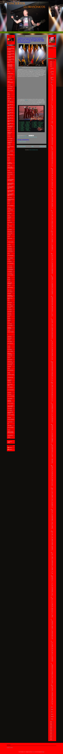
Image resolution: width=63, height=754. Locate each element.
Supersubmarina (10, 370)
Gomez (9, 211)
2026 (51, 61)
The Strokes (10, 408)
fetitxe (9, 177)
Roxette (9, 347)
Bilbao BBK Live (10, 101)
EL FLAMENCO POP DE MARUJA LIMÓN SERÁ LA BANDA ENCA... (52, 629)
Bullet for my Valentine (10, 133)
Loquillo (9, 259)
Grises (9, 215)
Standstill (9, 366)
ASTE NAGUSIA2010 (10, 82)
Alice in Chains (10, 68)
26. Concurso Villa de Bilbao (11, 59)
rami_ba (33, 751)
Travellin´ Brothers (11, 414)
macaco (9, 281)
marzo (52, 714)
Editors (9, 165)
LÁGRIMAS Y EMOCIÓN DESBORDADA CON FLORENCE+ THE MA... (52, 563)
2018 (51, 727)
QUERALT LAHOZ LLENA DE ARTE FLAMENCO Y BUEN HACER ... (52, 541)
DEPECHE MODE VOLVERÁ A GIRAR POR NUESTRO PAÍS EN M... (52, 476)
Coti (8, 149)
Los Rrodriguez (10, 269)
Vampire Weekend (11, 419)
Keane (9, 236)
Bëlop (9, 96)
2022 (51, 721)
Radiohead (9, 336)
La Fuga (9, 244)
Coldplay (9, 144)
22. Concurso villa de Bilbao (11, 49)
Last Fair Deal (10, 251)
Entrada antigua (42, 146)
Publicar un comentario (22, 141)
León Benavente (10, 255)
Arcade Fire (10, 76)
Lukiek (9, 277)
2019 (51, 726)
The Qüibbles (10, 398)
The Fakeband (10, 387)
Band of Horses (10, 90)
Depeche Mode (10, 154)
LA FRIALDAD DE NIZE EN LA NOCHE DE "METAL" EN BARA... (52, 114)
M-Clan (9, 279)
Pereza (9, 316)
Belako (35, 69)
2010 (51, 739)
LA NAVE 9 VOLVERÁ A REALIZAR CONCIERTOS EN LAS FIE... (52, 94)
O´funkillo (9, 307)
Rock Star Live (10, 343)
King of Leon (10, 238)
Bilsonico (10, 447)
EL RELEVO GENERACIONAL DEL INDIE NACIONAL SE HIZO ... (52, 413)
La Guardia (9, 246)
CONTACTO (18, 32)
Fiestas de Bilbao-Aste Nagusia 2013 (11, 194)
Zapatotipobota (10, 435)
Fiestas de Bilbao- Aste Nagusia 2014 (11, 184)
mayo (52, 709)
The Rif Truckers (10, 403)
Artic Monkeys (10, 79)
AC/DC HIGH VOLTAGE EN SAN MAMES (10, 65)
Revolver (9, 339)
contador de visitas (10, 442)
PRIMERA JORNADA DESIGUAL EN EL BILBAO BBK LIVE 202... (52, 392)
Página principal (11, 32)
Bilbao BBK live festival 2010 (10, 126)
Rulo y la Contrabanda (10, 354)
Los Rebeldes (10, 267)
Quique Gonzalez (11, 331)
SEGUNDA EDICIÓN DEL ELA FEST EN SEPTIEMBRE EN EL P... (52, 433)
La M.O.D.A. (10, 248)
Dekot (9, 152)
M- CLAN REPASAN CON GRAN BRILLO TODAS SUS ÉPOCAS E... (52, 673)
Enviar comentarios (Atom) (34, 149)
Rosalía (9, 346)
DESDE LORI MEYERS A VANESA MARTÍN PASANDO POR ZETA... (52, 695)
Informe (9, 220)
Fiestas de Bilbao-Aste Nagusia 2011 (11, 187)
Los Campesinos (10, 263)
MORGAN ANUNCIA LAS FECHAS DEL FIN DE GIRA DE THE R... (52, 241)
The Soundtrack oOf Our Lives (10, 406)
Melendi (9, 285)
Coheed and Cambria (10, 142)
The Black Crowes (11, 374)
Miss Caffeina (10, 291)
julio (51, 82)
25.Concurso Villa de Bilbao (11, 57)
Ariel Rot (9, 77)
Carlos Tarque (10, 138)
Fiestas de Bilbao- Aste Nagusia (11, 180)
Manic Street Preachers (10, 283)
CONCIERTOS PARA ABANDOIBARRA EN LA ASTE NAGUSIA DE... (52, 156)
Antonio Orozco (10, 73)
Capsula (9, 136)
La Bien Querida (10, 241)
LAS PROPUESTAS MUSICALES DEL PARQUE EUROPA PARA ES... (52, 135)
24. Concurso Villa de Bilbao (11, 54)
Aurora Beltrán (10, 86)
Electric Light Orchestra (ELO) (10, 167)
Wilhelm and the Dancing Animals (10, 432)
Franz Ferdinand (10, 205)
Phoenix (9, 318)
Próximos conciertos (9, 328)
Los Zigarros (10, 271)
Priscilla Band (10, 325)
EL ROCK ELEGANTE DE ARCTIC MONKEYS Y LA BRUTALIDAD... (52, 454)
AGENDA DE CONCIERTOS (35, 32)
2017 (51, 729)
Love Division (10, 273)
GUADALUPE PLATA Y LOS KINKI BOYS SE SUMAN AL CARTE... (52, 585)
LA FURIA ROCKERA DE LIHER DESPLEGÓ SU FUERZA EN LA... (52, 652)
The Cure (9, 382)
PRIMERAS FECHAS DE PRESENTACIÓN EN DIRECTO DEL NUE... (52, 371)
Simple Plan (10, 361)
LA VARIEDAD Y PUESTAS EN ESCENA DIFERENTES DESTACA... (52, 328)
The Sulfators (10, 410)
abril (52, 711)
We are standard (10, 427)
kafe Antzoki (10, 231)
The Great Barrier (11, 389)
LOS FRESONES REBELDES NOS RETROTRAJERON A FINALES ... (52, 307)
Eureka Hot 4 (10, 172)
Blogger (43, 751)
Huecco (9, 218)
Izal (8, 224)
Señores (9, 357)
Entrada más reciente (22, 146)
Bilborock (9, 128)
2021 (51, 723)
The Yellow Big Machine (10, 412)
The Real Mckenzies (9, 401)
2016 (51, 730)
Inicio (32, 146)
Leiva (9, 253)
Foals (9, 203)
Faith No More (10, 174)
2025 (51, 63)
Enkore (9, 170)
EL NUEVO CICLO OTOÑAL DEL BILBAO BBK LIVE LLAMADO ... (52, 608)
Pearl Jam (9, 313)
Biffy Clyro (9, 98)
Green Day (9, 213)
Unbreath (9, 417)
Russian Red (10, 355)
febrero (52, 716)
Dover (9, 160)
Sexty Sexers (10, 359)
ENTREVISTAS (25, 32)
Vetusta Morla (10, 421)
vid (8, 423)
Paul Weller (10, 311)
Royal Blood (10, 349)
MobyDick (9, 293)
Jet (8, 227)
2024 (51, 64)
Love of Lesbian (10, 274)
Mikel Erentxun (10, 287)
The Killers (9, 394)
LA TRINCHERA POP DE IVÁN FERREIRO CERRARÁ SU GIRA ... (52, 350)
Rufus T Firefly (10, 351)
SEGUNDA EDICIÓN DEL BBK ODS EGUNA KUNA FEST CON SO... (52, 178)
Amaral (9, 71)
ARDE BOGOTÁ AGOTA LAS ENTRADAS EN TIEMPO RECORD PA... (52, 264)
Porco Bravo (10, 323)
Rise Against (10, 341)
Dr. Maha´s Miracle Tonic (10, 163)
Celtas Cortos (10, 140)
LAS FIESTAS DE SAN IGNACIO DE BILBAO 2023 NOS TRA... (52, 220)
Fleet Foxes (10, 197)
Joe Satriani (10, 229)
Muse (9, 300)
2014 (51, 733)
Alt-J (8, 69)
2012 (51, 736)
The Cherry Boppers (10, 380)
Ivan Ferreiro (10, 222)
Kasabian (9, 234)
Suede (9, 368)
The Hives (9, 392)
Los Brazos (10, 261)
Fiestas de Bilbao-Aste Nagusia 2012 (11, 191)
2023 (51, 66)
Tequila (9, 372)
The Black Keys (10, 377)
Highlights (9, 217)
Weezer (9, 429)
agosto (52, 79)
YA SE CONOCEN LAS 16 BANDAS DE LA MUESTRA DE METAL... (52, 285)
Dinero (9, 157)
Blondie (9, 130)
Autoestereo (10, 88)
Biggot (9, 100)
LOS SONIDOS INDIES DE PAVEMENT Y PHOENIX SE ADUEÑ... (52, 519)
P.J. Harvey (10, 309)
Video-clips (9, 425)
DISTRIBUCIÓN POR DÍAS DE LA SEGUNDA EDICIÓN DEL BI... (52, 199)
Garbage (9, 208)
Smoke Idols (10, 364)
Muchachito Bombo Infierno (10, 296)
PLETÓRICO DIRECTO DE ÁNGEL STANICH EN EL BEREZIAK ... (52, 498)
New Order (9, 304)
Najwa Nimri (10, 302)
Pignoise (9, 320)
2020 (51, 724)
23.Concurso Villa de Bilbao (11, 51)
